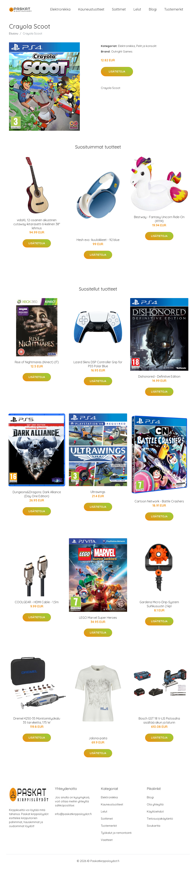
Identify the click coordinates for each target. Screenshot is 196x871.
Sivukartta (153, 829)
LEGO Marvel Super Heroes (98, 621)
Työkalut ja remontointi (116, 836)
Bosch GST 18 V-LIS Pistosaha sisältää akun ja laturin (159, 724)
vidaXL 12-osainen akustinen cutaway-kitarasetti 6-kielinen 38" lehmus (36, 227)
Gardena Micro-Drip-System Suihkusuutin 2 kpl (159, 607)
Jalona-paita (98, 741)
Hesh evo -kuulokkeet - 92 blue (98, 243)
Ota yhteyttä (155, 808)
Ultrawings (98, 495)
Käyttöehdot (155, 815)
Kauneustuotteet (91, 11)
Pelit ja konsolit (146, 49)
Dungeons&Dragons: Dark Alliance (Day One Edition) (37, 497)
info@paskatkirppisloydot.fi (73, 817)
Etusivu (13, 37)
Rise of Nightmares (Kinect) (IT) (37, 365)
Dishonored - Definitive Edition (159, 380)
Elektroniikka (60, 11)
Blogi (153, 11)
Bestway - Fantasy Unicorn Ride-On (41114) (159, 222)
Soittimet (119, 11)
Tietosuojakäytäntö (160, 822)
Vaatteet (107, 843)
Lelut (137, 11)
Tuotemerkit (173, 11)
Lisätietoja (117, 75)
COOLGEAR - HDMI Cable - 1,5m (37, 605)
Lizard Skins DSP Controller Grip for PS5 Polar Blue (98, 367)
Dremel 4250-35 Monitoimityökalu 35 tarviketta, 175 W (36, 724)
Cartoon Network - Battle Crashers (159, 504)
